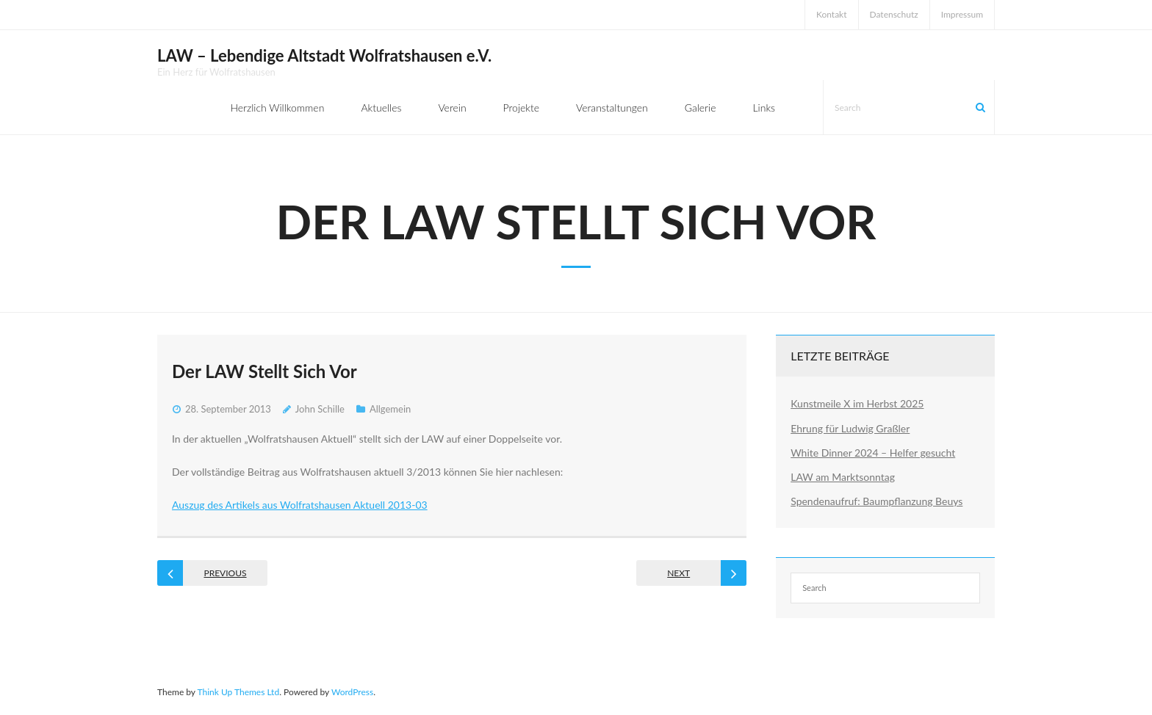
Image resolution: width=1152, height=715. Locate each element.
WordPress (352, 691)
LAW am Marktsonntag (843, 477)
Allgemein (390, 409)
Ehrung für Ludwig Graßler (850, 428)
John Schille (320, 409)
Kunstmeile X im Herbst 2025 (857, 403)
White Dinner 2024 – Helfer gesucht (873, 452)
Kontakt (831, 14)
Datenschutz (894, 14)
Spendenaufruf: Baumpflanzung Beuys (876, 501)
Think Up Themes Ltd (238, 691)
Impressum (962, 14)
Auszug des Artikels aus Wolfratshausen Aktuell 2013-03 (300, 504)
